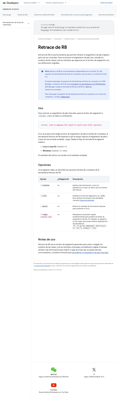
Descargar (7, 15)
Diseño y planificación (55, 3)
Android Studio (106, 3)
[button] (13, 24)
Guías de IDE (23, 15)
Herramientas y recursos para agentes (76, 15)
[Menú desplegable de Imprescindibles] (40, 2)
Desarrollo (57, 39)
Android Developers (44, 39)
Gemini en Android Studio (44, 15)
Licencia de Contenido (42, 266)
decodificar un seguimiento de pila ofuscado (90, 253)
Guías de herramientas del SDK (88, 39)
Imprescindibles (30, 3)
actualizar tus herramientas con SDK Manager (88, 84)
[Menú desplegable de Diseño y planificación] (67, 2)
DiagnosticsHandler (87, 200)
